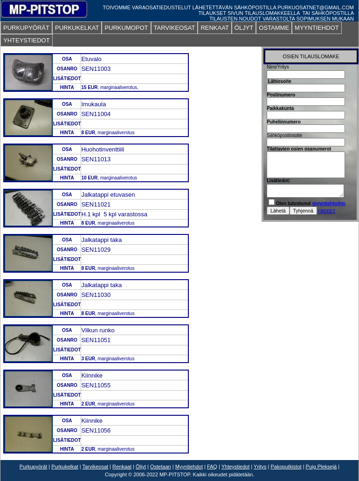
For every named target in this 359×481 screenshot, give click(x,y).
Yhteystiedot (235, 466)
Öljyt (141, 466)
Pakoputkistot (286, 466)
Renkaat (121, 466)
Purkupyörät (33, 466)
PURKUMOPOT (126, 27)
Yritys (260, 466)
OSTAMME (274, 27)
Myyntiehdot (189, 466)
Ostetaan (160, 466)
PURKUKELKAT (77, 27)
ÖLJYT (244, 27)
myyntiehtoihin (328, 203)
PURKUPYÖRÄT (26, 27)
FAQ (212, 466)
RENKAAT (214, 27)
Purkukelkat (64, 466)
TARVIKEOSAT (174, 27)
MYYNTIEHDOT (317, 27)
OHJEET (327, 210)
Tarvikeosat (95, 466)
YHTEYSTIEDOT (26, 40)
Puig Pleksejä (321, 466)
